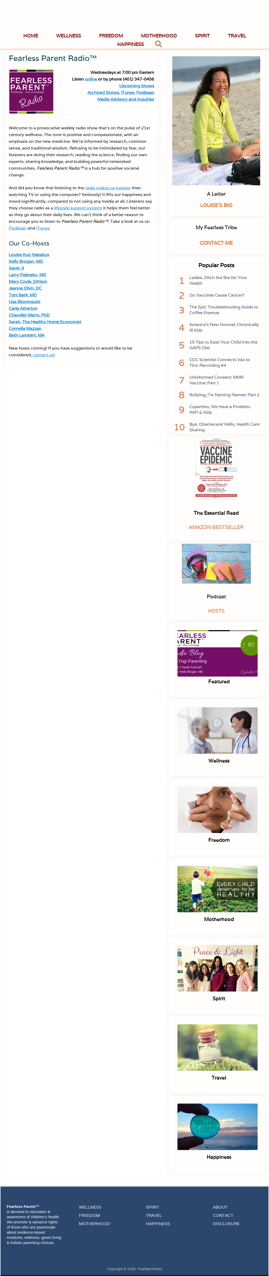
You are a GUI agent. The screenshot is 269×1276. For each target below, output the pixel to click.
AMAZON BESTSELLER (216, 527)
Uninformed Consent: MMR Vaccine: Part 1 (216, 380)
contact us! (43, 355)
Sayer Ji (16, 268)
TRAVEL (154, 1215)
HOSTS (216, 611)
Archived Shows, (103, 92)
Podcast (216, 596)
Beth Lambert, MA (26, 335)
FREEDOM (89, 1215)
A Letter (216, 194)
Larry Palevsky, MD (27, 275)
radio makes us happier (108, 188)
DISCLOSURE (226, 1223)
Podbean (145, 92)
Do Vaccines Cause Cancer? (216, 295)
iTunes (42, 228)
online (91, 79)
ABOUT (220, 1207)
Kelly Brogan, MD (26, 261)
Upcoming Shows (136, 86)
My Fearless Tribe (216, 227)
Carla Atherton (23, 308)
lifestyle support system (77, 208)
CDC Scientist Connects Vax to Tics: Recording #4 (219, 362)
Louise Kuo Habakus (29, 254)
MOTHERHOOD (94, 1223)
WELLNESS (90, 1207)
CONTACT (223, 1215)
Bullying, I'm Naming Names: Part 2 (224, 395)
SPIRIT (152, 1207)
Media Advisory (113, 99)
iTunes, (128, 92)
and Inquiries (141, 99)
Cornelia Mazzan (25, 328)
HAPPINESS (158, 1223)
